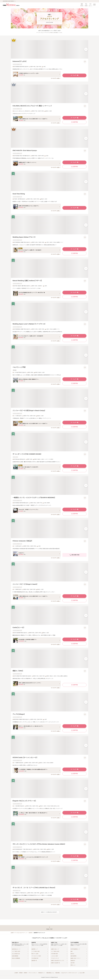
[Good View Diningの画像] (49, 182)
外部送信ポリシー (41, 972)
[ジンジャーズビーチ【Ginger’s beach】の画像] (49, 572)
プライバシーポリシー (32, 972)
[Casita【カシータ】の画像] (49, 615)
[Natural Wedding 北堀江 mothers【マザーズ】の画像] (49, 268)
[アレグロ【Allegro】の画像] (49, 702)
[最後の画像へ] (86, 49)
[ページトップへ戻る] (49, 928)
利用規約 (21, 972)
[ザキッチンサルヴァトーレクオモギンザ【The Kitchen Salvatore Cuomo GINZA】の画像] (49, 832)
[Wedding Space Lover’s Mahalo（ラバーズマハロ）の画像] (49, 312)
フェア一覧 (74, 75)
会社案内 (16, 972)
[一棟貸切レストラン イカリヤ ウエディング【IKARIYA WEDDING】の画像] (49, 485)
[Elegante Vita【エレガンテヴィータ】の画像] (49, 789)
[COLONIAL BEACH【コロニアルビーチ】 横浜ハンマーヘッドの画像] (49, 94)
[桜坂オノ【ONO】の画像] (49, 659)
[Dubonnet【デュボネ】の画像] (49, 49)
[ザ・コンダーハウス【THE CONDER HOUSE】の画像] (49, 442)
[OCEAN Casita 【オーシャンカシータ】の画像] (49, 745)
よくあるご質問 (81, 972)
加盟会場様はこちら (50, 972)
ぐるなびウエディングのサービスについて (69, 972)
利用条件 (25, 972)
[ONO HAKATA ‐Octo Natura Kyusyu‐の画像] (49, 138)
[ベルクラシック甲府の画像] (49, 355)
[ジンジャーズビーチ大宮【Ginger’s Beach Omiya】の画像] (49, 398)
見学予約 (74, 122)
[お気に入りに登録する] (84, 61)
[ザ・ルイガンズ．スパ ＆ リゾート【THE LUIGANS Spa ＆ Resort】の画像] (49, 875)
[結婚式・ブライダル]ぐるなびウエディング (19, 932)
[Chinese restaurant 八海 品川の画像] (49, 529)
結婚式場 (30, 932)
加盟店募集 (57, 972)
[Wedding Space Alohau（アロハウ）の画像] (49, 225)
